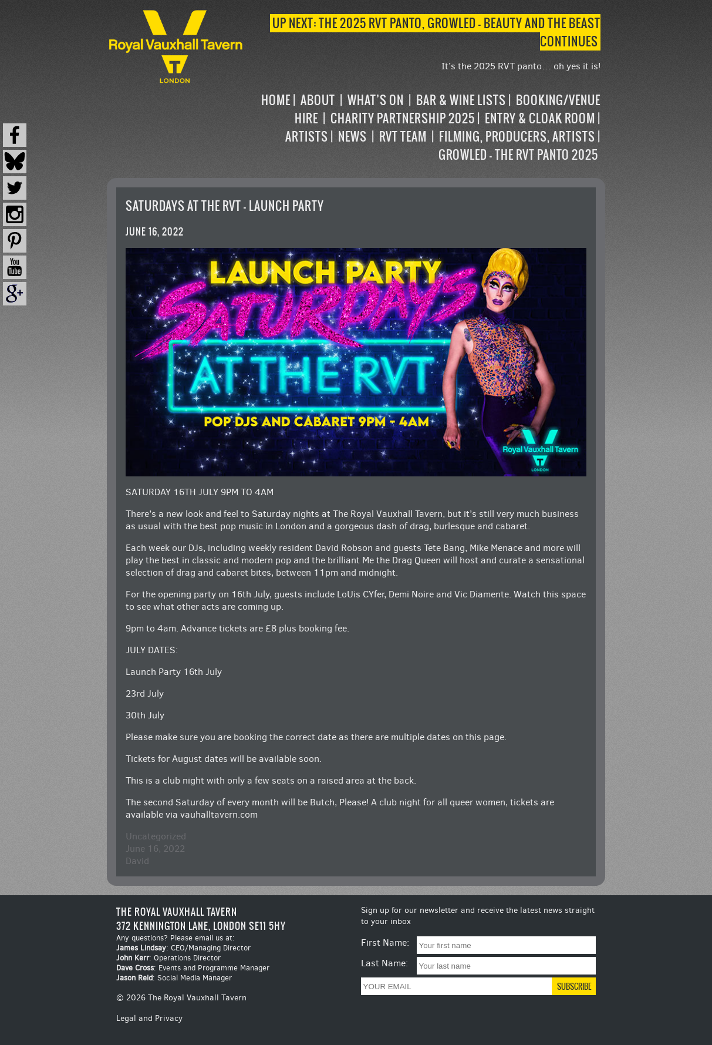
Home (276, 100)
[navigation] (422, 127)
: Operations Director (168, 958)
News (352, 136)
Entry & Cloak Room (540, 118)
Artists (306, 136)
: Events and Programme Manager (192, 968)
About (318, 100)
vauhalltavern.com (219, 814)
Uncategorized (156, 836)
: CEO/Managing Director (183, 948)
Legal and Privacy (149, 1018)
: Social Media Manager (174, 978)
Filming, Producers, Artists (517, 136)
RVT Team (403, 136)
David (137, 861)
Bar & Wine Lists (461, 100)
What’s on (375, 100)
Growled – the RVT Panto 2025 (518, 155)
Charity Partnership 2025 (402, 118)
